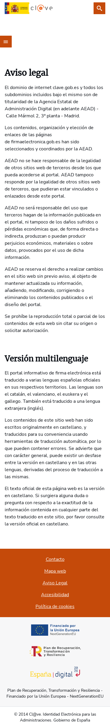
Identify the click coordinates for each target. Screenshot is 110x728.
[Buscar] (99, 8)
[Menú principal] (6, 41)
